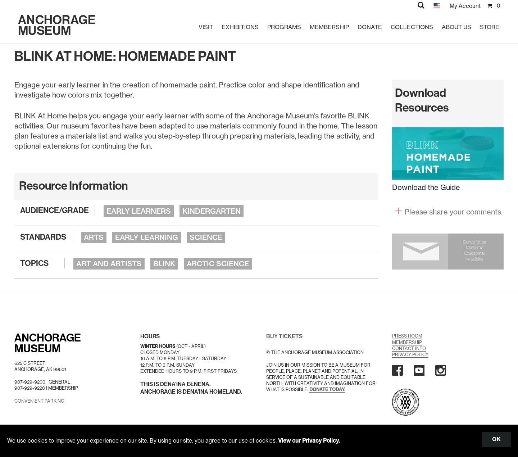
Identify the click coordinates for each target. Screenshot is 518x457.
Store (489, 27)
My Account (465, 6)
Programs (284, 27)
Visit (206, 27)
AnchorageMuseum (47, 343)
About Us (456, 27)
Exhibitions (240, 27)
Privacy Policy (410, 354)
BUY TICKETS (284, 336)
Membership (329, 27)
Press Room (407, 336)
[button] (421, 5)
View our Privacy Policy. (309, 440)
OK (496, 439)
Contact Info (409, 348)
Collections (412, 27)
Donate (370, 27)
